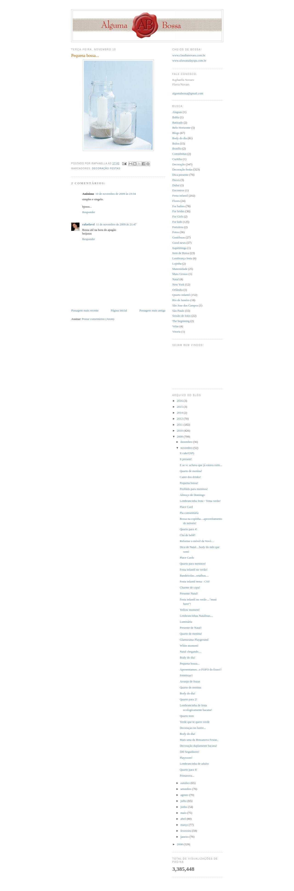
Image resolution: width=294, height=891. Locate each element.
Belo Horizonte (181, 127)
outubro (186, 783)
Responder (88, 212)
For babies (178, 206)
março (185, 824)
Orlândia (177, 289)
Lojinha (176, 263)
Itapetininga (179, 248)
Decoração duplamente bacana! (198, 745)
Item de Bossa (180, 253)
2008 (180, 844)
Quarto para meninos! (193, 563)
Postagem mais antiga (152, 310)
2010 (180, 430)
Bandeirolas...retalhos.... (194, 575)
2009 (180, 436)
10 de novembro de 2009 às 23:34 (115, 193)
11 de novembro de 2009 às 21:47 (116, 224)
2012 (180, 418)
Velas (175, 326)
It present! (186, 459)
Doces (176, 180)
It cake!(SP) (187, 453)
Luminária (186, 621)
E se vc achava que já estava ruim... (201, 465)
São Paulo (178, 310)
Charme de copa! (190, 587)
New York (178, 284)
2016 (180, 400)
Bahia (175, 117)
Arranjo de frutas (190, 681)
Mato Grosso (180, 274)
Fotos (175, 232)
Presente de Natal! (190, 627)
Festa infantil (180, 195)
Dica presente (180, 174)
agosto (185, 795)
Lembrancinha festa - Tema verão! (200, 501)
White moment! (189, 645)
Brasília (176, 148)
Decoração (178, 164)
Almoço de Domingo (192, 495)
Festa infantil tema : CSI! (195, 581)
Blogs (175, 133)
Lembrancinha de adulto (194, 763)
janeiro (185, 836)
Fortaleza (177, 227)
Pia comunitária (189, 513)
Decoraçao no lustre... (193, 728)
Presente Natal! (189, 593)
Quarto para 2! (188, 699)
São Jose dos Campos (185, 305)
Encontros (178, 190)
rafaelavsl (88, 224)
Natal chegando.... (190, 651)
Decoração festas (106, 168)
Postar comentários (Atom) (98, 319)
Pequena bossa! (189, 483)
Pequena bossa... (189, 663)
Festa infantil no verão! (193, 569)
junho (184, 807)
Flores (176, 201)
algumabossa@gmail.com (187, 93)
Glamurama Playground (194, 639)
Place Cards (187, 557)
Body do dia (179, 138)
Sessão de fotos (181, 315)
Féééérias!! (186, 675)
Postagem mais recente (85, 310)
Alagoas (177, 112)
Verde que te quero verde (194, 722)
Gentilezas (178, 237)
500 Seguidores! (189, 751)
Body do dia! (187, 657)
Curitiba (177, 159)
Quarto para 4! (188, 529)
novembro (187, 448)
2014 (180, 412)
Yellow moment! (190, 609)
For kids (177, 221)
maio (184, 813)
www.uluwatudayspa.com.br (189, 60)
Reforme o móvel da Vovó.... (197, 541)
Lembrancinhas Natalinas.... (196, 615)
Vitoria (176, 331)
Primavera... (187, 775)
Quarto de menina (190, 687)
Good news (179, 242)
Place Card (186, 507)
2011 (180, 424)
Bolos (175, 143)
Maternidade (179, 269)
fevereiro (186, 830)
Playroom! (186, 757)
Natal (175, 279)
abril (184, 818)
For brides (178, 211)
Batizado (177, 122)
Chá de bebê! (187, 535)
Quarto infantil (181, 295)
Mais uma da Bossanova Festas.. (199, 739)
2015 (180, 406)
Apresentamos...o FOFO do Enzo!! (200, 669)
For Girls (177, 216)
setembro (186, 789)
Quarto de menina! (191, 471)
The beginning (180, 321)
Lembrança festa (182, 258)
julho (184, 801)
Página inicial (119, 310)
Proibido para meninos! (194, 489)
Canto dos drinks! (190, 477)
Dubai (176, 185)
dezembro (187, 442)
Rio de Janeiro (180, 300)
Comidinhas (179, 154)
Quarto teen (187, 716)
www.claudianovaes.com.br (188, 55)
